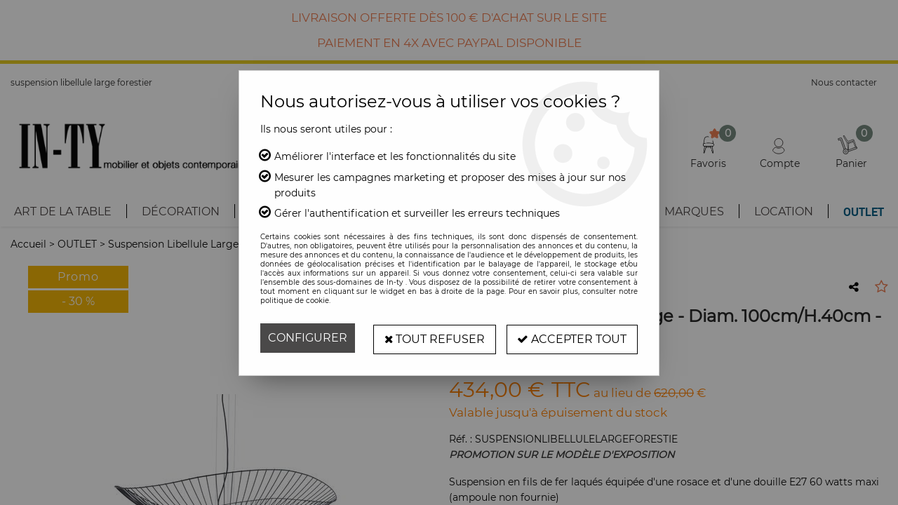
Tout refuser (433, 337)
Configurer (307, 337)
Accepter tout (571, 337)
